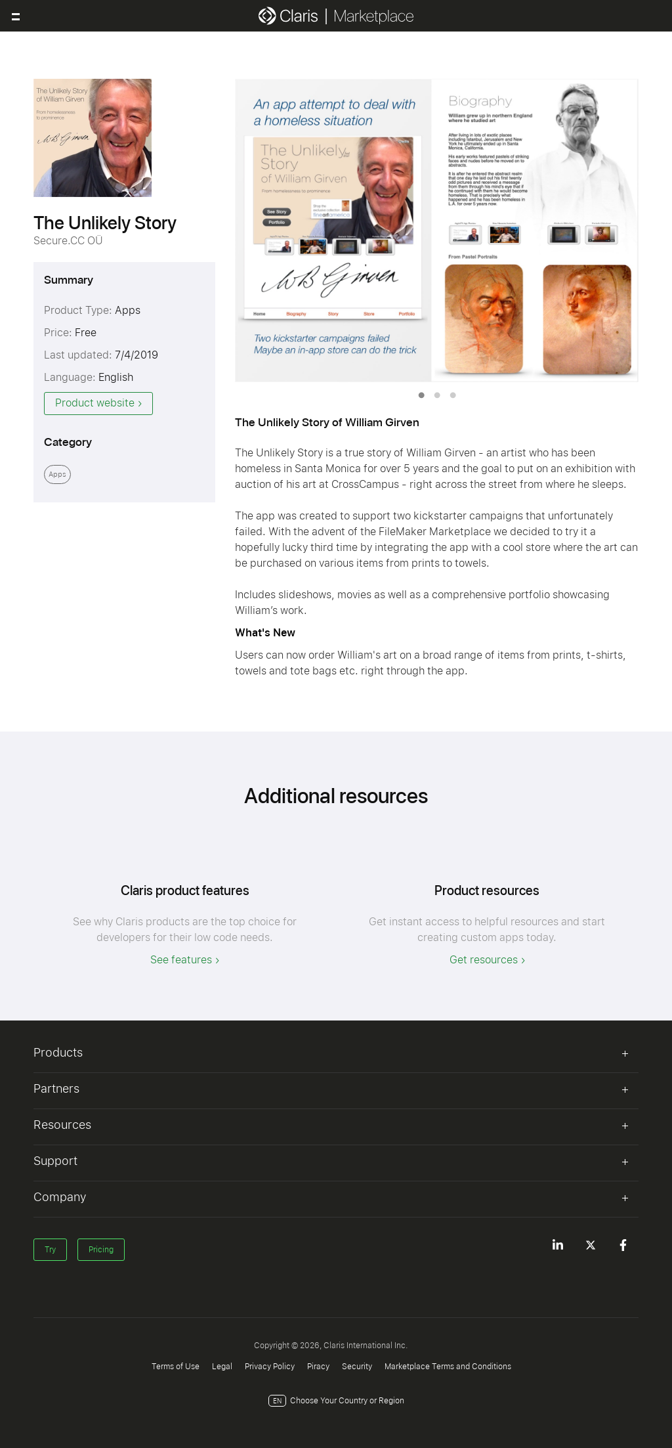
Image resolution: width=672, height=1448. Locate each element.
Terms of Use (176, 1366)
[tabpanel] (437, 230)
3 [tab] (452, 395)
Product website (95, 403)
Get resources (484, 960)
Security (357, 1366)
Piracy (318, 1366)
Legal (222, 1366)
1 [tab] (421, 395)
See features (181, 960)
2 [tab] (437, 395)
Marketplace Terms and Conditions (448, 1366)
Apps (57, 474)
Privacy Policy (270, 1366)
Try (50, 1249)
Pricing (101, 1249)
